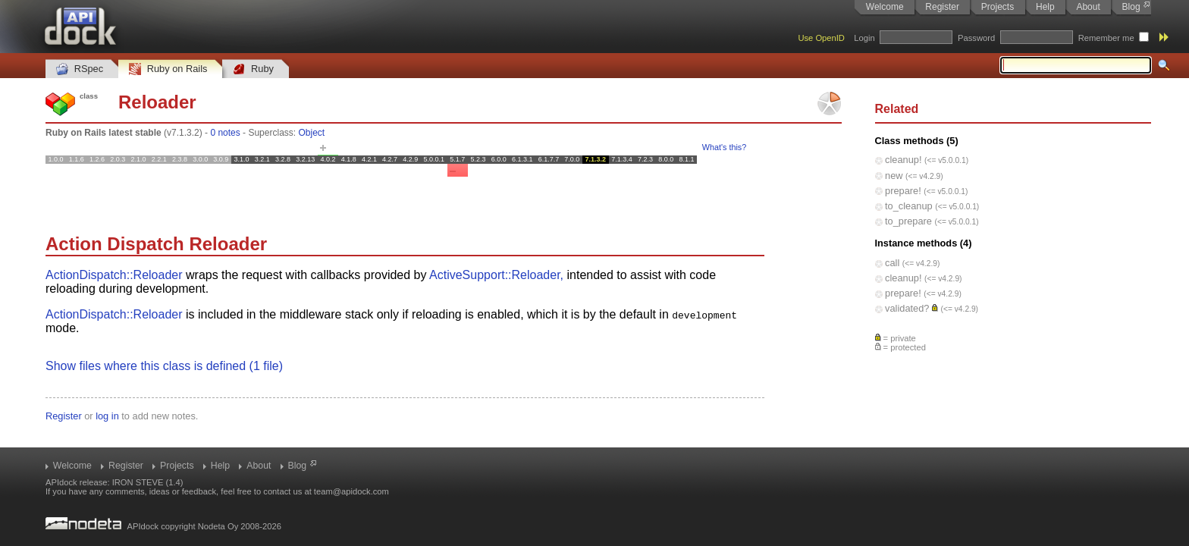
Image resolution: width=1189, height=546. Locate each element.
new (893, 175)
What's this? (724, 147)
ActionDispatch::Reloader (114, 274)
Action (73, 244)
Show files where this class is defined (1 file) (164, 365)
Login (864, 37)
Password (976, 37)
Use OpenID (821, 37)
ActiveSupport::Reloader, (496, 274)
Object (311, 132)
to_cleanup (909, 206)
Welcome (885, 7)
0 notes (225, 132)
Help (1045, 7)
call (892, 262)
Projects (997, 7)
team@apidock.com (351, 491)
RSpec (79, 69)
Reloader (157, 102)
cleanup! (903, 159)
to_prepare (908, 221)
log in (107, 416)
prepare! (903, 190)
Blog (1131, 7)
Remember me (1106, 37)
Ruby (253, 69)
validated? (907, 308)
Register (942, 7)
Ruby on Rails (168, 69)
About (1088, 7)
